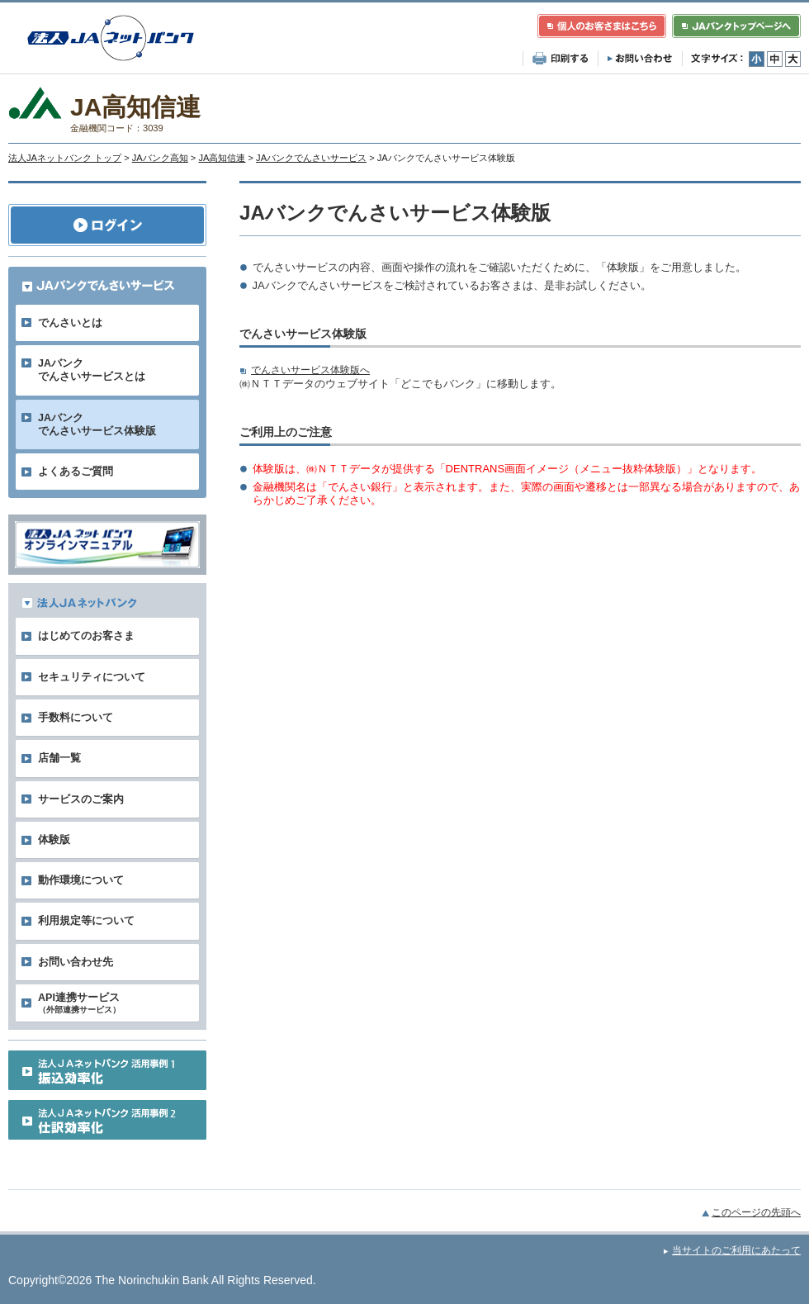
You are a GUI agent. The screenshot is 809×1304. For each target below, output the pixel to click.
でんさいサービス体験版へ (310, 370)
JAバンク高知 (160, 158)
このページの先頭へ (756, 1212)
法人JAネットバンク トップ (64, 158)
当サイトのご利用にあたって (736, 1250)
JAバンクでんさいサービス (311, 158)
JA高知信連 (221, 158)
